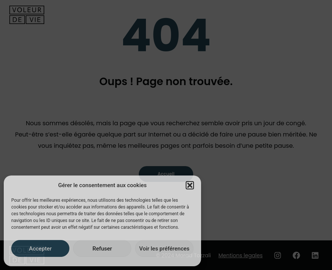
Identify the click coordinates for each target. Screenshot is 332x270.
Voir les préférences (164, 248)
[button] (190, 185)
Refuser (102, 248)
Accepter (40, 248)
